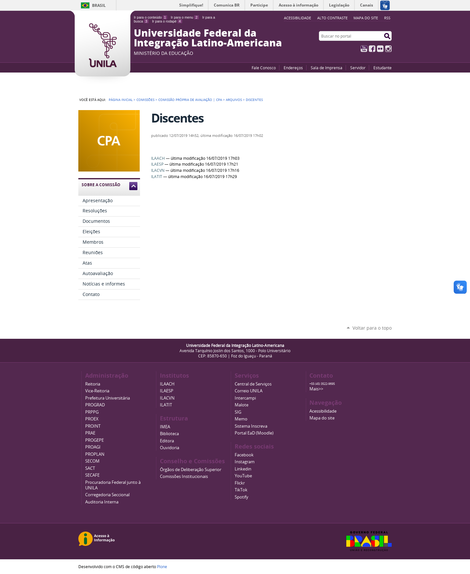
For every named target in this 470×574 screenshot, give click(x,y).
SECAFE (92, 475)
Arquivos (234, 99)
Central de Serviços (253, 384)
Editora (167, 441)
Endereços (293, 67)
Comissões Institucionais (184, 476)
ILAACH (158, 158)
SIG (238, 412)
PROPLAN (94, 454)
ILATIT (156, 176)
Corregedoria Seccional (107, 495)
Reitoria (92, 384)
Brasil (99, 5)
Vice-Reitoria (97, 391)
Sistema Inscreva (251, 426)
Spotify (241, 497)
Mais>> (316, 389)
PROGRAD (95, 405)
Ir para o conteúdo (150, 17)
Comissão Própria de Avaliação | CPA (190, 99)
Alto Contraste (332, 17)
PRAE (90, 433)
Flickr (380, 48)
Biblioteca (169, 433)
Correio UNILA (248, 391)
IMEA (165, 427)
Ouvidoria (169, 448)
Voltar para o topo (372, 328)
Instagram (388, 48)
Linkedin (243, 469)
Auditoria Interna (101, 502)
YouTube (364, 48)
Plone (162, 566)
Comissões (145, 99)
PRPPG (92, 412)
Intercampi (245, 398)
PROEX (92, 419)
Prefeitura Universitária (107, 398)
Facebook (372, 48)
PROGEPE (94, 440)
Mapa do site (365, 17)
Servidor (358, 67)
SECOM (92, 461)
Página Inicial (121, 99)
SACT (90, 468)
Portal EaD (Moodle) (254, 433)
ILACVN (157, 170)
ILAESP (157, 164)
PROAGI (93, 447)
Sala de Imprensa (326, 67)
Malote (241, 405)
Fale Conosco (264, 67)
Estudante (382, 67)
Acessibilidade (323, 411)
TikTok (241, 490)
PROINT (93, 426)
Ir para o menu (184, 17)
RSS (387, 17)
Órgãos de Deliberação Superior (190, 469)
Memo (241, 419)
